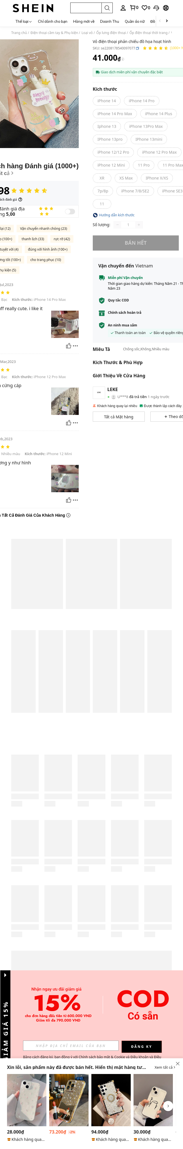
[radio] (107, 101)
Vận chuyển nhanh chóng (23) (43, 228)
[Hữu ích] (68, 345)
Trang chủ (19, 33)
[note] (26, 1139)
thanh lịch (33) (33, 239)
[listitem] (26, 1108)
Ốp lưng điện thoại (111, 33)
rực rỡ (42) (62, 239)
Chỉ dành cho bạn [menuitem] (52, 21)
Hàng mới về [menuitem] (83, 21)
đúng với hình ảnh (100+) (47, 249)
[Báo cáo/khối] (75, 345)
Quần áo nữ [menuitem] (135, 21)
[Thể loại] (24, 21)
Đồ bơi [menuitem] (155, 21)
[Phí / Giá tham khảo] (122, 59)
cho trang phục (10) (45, 259)
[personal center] (123, 7)
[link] (133, 7)
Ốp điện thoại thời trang (148, 33)
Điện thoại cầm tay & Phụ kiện (54, 33)
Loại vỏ (87, 33)
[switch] (70, 211)
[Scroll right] (167, 21)
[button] (85, 8)
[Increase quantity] (139, 224)
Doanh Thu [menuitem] (109, 21)
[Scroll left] (160, 21)
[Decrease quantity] (117, 224)
